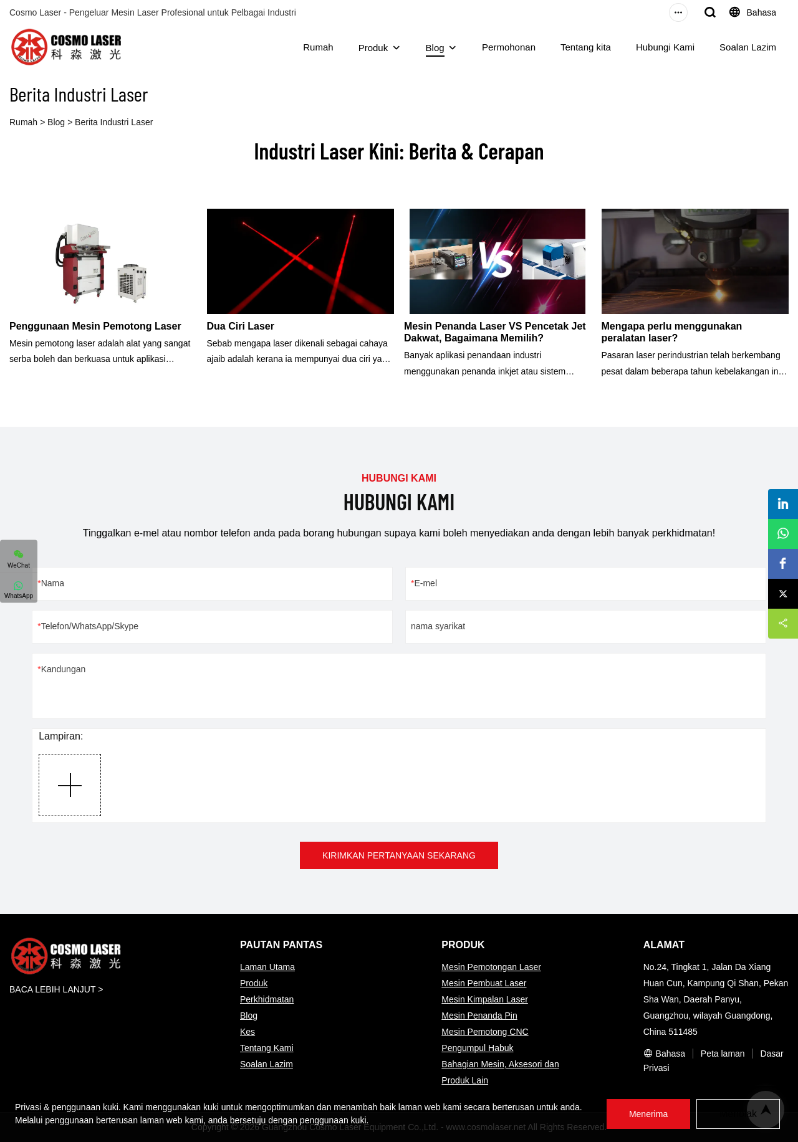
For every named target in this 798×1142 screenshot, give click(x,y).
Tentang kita (585, 47)
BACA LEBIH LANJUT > (56, 989)
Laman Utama (267, 967)
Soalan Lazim (747, 47)
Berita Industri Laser (114, 122)
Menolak (738, 1113)
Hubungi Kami (665, 47)
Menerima (647, 1114)
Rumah (318, 47)
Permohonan (509, 47)
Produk (373, 47)
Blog (435, 47)
